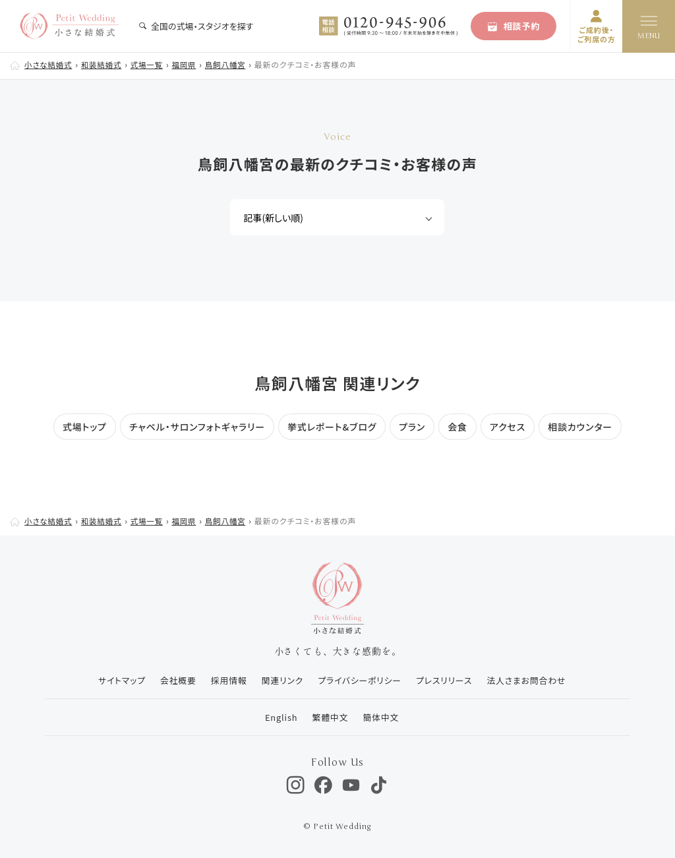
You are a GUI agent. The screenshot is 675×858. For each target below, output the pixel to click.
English (278, 717)
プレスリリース (445, 680)
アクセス (507, 426)
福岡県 (189, 64)
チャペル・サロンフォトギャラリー (197, 426)
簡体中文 (381, 717)
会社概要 (174, 680)
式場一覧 (151, 64)
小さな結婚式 (49, 64)
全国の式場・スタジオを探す (195, 26)
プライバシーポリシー (360, 680)
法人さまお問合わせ (530, 680)
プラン (412, 426)
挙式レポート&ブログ (331, 426)
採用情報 (226, 680)
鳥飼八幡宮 (232, 64)
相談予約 (513, 26)
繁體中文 (329, 717)
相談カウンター (580, 426)
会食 (457, 426)
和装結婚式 (104, 64)
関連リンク (281, 680)
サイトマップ (116, 680)
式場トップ (85, 426)
